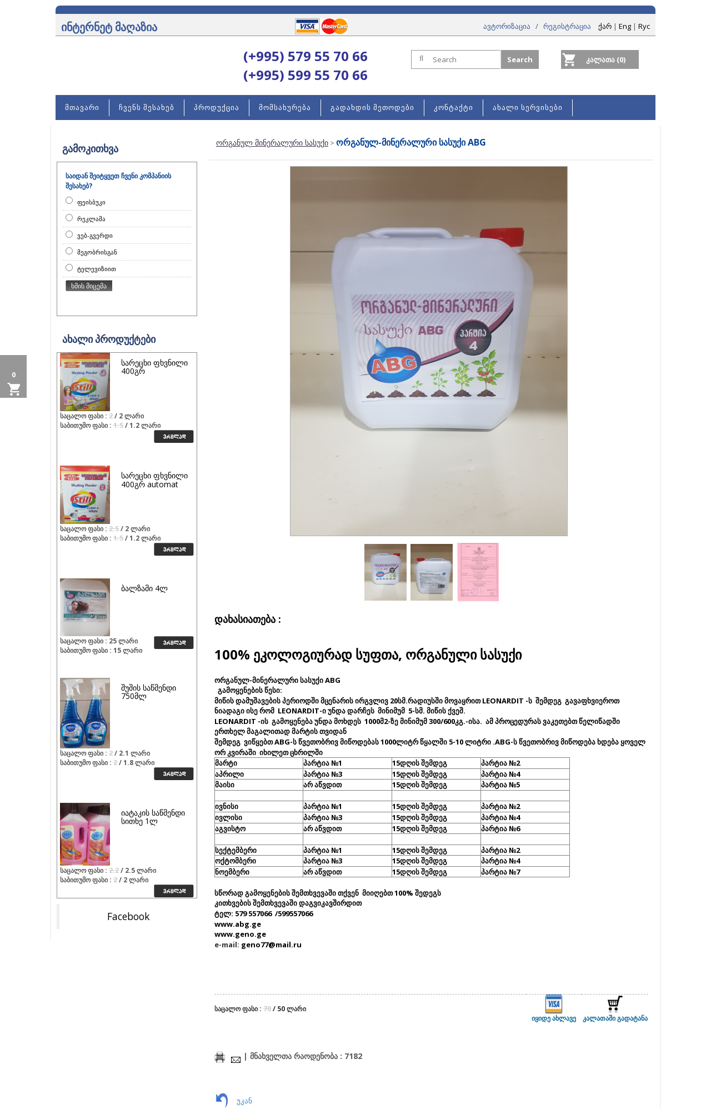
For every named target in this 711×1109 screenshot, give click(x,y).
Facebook (128, 916)
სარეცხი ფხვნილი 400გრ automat (154, 479)
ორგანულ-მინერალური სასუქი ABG (411, 142)
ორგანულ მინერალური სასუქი (272, 142)
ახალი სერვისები (528, 107)
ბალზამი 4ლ (144, 588)
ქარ (605, 26)
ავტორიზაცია (506, 26)
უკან (244, 1101)
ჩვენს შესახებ (146, 107)
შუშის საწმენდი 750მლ (148, 691)
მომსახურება (285, 107)
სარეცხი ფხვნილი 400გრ (154, 366)
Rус (644, 26)
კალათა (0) (605, 59)
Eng (625, 26)
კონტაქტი (453, 107)
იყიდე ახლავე (554, 1009)
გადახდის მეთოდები (372, 107)
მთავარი (82, 107)
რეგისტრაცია (567, 26)
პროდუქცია (216, 107)
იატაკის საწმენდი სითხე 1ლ (153, 816)
